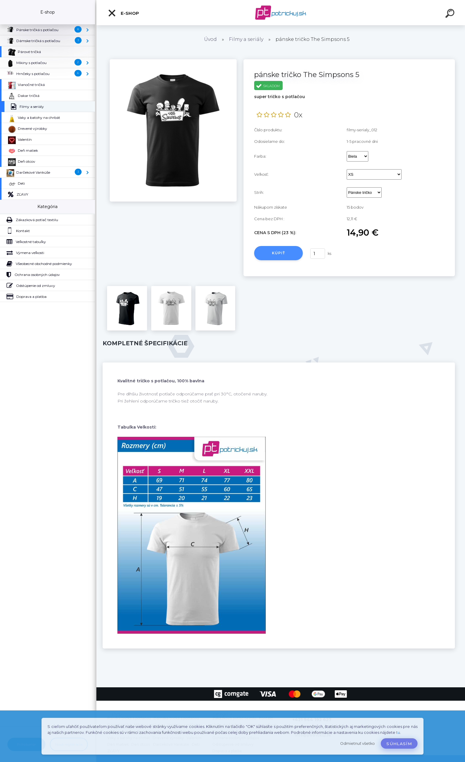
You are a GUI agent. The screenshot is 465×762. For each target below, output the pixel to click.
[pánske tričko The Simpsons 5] (173, 61)
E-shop (123, 13)
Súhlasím (399, 743)
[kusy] (317, 253)
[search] (450, 14)
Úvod (210, 39)
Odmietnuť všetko (357, 743)
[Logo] (280, 12)
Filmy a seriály (246, 39)
